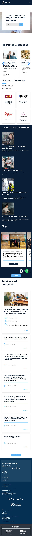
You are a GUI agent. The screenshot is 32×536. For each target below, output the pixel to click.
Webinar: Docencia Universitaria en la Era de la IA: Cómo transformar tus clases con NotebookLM (15, 418)
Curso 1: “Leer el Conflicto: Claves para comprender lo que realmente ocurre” (15, 338)
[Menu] (29, 2)
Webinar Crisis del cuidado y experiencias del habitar (12, 437)
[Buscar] (14, 24)
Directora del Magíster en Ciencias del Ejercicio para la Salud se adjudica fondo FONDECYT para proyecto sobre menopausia (13, 255)
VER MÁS (13, 264)
